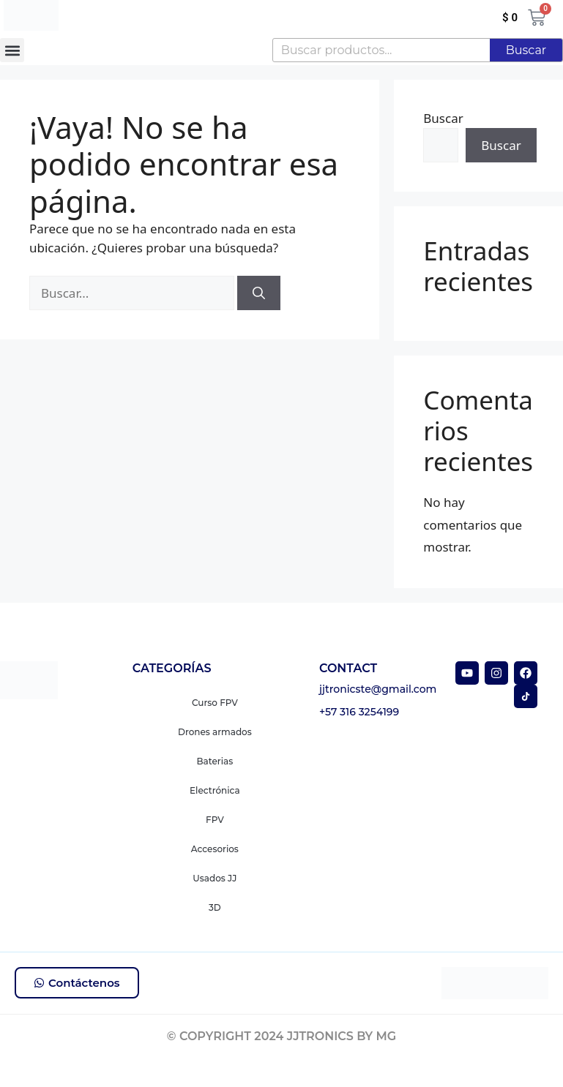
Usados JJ (214, 878)
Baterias (215, 761)
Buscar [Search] (526, 50)
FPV (215, 819)
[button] (12, 50)
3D (215, 907)
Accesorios (215, 848)
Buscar (443, 118)
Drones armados (215, 731)
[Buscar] (258, 293)
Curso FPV (215, 702)
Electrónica (215, 790)
